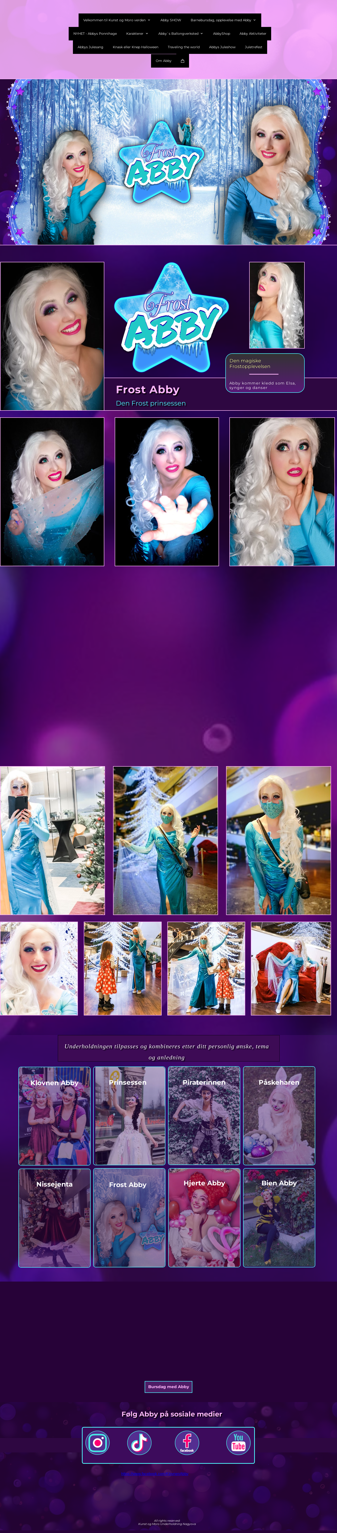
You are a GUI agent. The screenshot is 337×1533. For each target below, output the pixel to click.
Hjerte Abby (204, 1183)
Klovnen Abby (54, 1083)
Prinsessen (128, 1082)
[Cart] (182, 61)
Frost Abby (128, 1185)
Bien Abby (279, 1183)
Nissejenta (54, 1184)
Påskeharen (279, 1082)
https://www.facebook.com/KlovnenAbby (155, 1474)
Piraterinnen (204, 1082)
